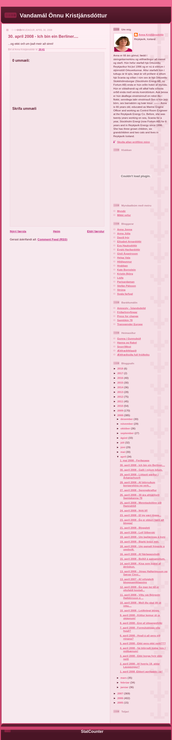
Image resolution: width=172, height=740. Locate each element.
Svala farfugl (125, 293)
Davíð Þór (123, 237)
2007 (120, 693)
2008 (120, 415)
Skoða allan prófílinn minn (133, 141)
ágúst (124, 437)
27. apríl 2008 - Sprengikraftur (138, 490)
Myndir (121, 211)
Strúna (121, 289)
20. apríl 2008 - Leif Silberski (137, 532)
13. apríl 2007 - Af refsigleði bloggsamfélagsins (137, 581)
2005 (120, 702)
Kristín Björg (125, 273)
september (127, 433)
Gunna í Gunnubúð (129, 338)
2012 (120, 396)
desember (126, 419)
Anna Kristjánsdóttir (151, 34)
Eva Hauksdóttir (127, 245)
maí (123, 451)
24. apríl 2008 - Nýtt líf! (134, 510)
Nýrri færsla (18, 231)
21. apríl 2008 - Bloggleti (135, 527)
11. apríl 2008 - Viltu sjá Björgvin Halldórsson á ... (140, 596)
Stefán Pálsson (126, 285)
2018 (120, 368)
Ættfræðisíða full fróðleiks (133, 354)
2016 (120, 377)
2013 (120, 391)
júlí (122, 442)
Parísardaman (125, 281)
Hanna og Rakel (127, 342)
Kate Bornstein (126, 269)
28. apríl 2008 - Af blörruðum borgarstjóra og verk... (137, 484)
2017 (120, 373)
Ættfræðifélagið (126, 350)
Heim (56, 231)
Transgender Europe (130, 324)
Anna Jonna (124, 229)
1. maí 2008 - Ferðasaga (134, 460)
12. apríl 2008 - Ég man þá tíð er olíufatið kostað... (139, 588)
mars (123, 677)
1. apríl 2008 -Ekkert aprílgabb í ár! (141, 671)
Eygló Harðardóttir (128, 249)
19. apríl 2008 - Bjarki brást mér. (139, 541)
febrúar (125, 682)
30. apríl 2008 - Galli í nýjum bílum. (141, 469)
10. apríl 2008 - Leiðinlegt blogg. (139, 610)
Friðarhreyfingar (127, 312)
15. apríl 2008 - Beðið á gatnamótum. (142, 558)
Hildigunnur (124, 261)
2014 (120, 387)
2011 (120, 401)
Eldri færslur (95, 231)
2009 (120, 410)
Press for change (127, 316)
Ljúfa (120, 277)
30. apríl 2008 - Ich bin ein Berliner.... (43, 36)
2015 (120, 382)
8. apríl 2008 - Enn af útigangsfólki (141, 622)
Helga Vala (123, 257)
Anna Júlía (123, 233)
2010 (120, 405)
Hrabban (122, 265)
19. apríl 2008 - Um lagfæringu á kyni (142, 536)
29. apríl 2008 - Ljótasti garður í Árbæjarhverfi (139, 476)
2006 (120, 698)
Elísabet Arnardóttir (129, 241)
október (125, 428)
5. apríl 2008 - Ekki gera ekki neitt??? (143, 643)
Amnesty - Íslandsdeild (131, 308)
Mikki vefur (124, 215)
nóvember (127, 423)
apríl (123, 456)
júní (123, 447)
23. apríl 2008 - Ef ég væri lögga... (140, 515)
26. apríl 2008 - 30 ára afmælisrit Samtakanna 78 (139, 496)
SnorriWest (124, 346)
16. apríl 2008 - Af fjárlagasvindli (140, 554)
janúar (124, 687)
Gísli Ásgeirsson (127, 253)
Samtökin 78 (125, 320)
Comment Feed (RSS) (52, 239)
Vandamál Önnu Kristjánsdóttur (63, 15)
